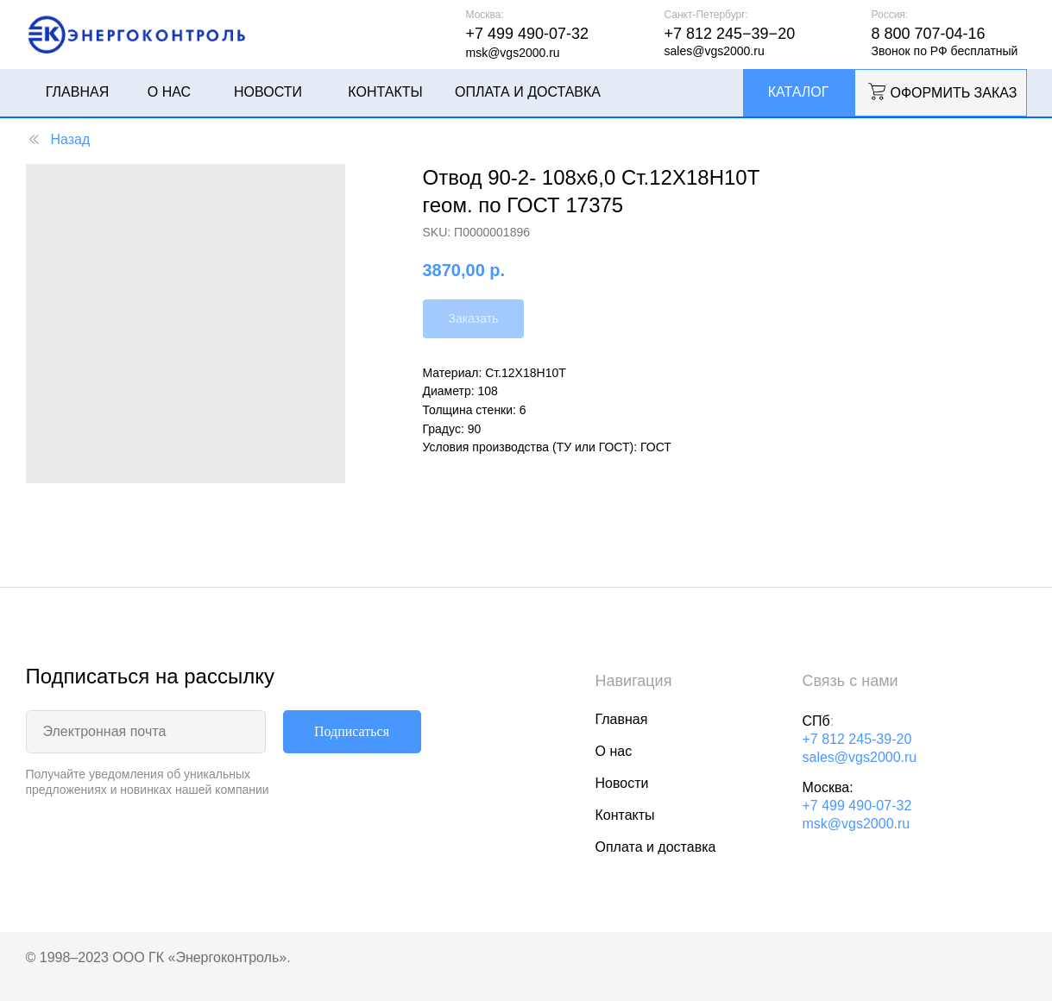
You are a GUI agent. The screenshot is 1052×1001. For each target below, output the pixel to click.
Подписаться (351, 731)
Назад (58, 139)
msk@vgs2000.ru (856, 823)
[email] (146, 731)
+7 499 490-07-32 (857, 805)
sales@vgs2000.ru (860, 757)
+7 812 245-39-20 (857, 739)
